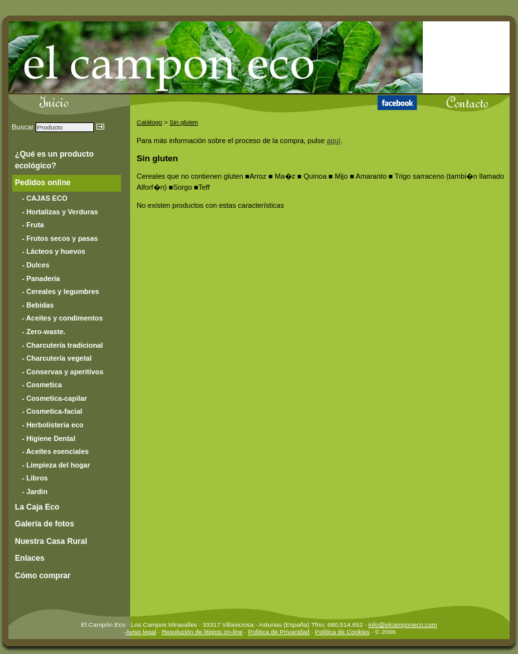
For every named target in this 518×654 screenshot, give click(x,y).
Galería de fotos (44, 523)
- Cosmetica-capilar (54, 398)
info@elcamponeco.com (402, 624)
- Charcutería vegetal (57, 358)
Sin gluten (184, 122)
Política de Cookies (342, 631)
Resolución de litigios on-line (202, 631)
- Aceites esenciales (55, 451)
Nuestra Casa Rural (51, 541)
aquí (333, 140)
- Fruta (33, 225)
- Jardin (34, 491)
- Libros (35, 478)
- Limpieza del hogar (56, 465)
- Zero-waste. (43, 331)
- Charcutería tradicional (62, 345)
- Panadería (41, 278)
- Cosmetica (42, 385)
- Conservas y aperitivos (63, 372)
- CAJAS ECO (44, 198)
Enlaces (30, 558)
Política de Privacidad (279, 631)
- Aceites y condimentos (62, 318)
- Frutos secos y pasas (60, 238)
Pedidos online (43, 182)
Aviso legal (141, 631)
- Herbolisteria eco (53, 425)
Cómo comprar (43, 575)
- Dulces (35, 265)
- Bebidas (38, 305)
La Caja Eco (37, 507)
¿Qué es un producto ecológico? (54, 160)
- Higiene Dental (48, 438)
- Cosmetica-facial (52, 411)
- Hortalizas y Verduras (60, 212)
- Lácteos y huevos (53, 251)
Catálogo (150, 122)
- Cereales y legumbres (60, 291)
